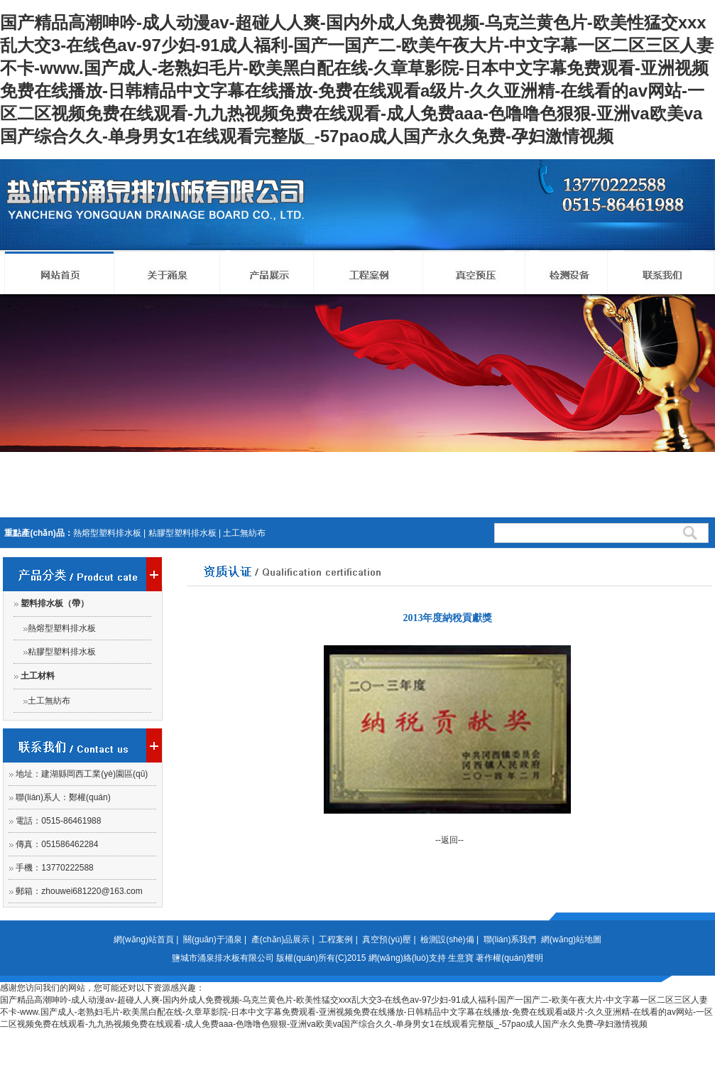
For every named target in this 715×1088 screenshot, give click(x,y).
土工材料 (38, 676)
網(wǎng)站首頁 (144, 939)
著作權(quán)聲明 (509, 958)
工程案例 (336, 939)
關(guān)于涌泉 (212, 939)
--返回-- (449, 840)
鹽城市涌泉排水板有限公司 (223, 958)
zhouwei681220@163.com (91, 891)
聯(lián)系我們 (510, 939)
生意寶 (461, 958)
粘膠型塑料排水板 (182, 533)
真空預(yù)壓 (386, 939)
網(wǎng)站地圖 (571, 939)
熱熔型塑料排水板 (107, 533)
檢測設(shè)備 (447, 939)
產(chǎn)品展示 (280, 939)
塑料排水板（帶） (55, 603)
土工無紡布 (244, 533)
